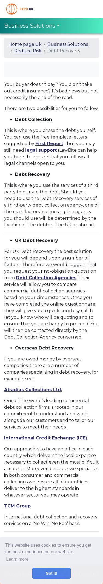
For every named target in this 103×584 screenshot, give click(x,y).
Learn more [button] (17, 559)
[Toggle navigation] (91, 9)
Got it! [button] (51, 573)
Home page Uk (25, 44)
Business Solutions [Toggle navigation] (29, 25)
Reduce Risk (28, 50)
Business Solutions (67, 44)
